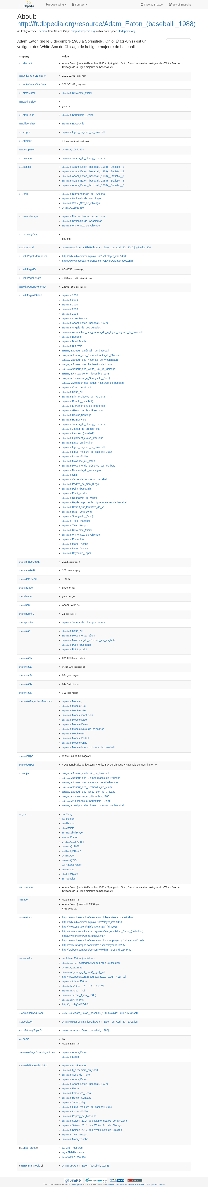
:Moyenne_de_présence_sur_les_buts (88, 465)
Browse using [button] (55, 4)
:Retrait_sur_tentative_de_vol (83, 507)
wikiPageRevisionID (32, 286)
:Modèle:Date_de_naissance (83, 728)
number (25, 140)
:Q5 (68, 855)
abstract (25, 63)
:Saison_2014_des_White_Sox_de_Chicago (92, 1125)
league (25, 132)
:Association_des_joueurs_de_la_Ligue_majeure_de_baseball (102, 332)
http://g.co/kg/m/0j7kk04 (76, 1004)
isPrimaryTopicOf (30, 1030)
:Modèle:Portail (75, 738)
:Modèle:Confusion (77, 715)
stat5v (25, 692)
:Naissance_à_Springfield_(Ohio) (86, 378)
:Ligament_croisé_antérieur (82, 438)
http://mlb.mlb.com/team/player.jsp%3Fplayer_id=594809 (94, 256)
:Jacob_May (73, 1102)
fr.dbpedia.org (127, 31)
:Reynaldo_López (77, 553)
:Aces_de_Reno (76, 1074)
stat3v (25, 675)
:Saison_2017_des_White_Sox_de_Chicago (92, 1129)
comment (26, 887)
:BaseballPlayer (73, 832)
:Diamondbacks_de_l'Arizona (83, 193)
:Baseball (72, 336)
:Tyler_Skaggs (75, 525)
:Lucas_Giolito (75, 456)
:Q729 (69, 860)
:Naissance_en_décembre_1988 (85, 373)
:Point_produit (74, 493)
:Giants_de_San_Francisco (82, 410)
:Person (68, 818)
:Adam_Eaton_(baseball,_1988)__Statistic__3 (93, 176)
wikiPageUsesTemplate (35, 701)
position (25, 158)
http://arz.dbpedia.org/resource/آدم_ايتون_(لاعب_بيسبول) (94, 976)
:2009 (70, 299)
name (24, 1038)
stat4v (25, 684)
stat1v (25, 658)
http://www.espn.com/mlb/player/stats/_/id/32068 (90, 926)
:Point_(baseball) (76, 488)
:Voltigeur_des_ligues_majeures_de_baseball (93, 382)
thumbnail (26, 247)
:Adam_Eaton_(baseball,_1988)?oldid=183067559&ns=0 (100, 1013)
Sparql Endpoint (180, 4)
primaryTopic (30, 1165)
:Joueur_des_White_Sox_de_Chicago (89, 368)
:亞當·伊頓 (73, 999)
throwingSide (28, 234)
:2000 (70, 295)
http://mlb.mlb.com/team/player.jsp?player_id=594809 (92, 922)
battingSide (27, 101)
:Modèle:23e (74, 710)
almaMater (27, 93)
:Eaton (70, 1056)
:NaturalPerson (72, 864)
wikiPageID (27, 269)
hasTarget (28, 1147)
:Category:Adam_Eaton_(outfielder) (91, 962)
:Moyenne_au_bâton (78, 461)
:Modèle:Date (74, 719)
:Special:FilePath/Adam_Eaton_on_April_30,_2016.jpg (100, 1021)
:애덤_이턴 (73, 990)
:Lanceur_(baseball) (78, 433)
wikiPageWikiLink (31, 295)
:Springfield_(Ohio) (77, 114)
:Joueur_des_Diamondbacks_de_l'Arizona (91, 355)
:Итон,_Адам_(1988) (79, 995)
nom (24, 605)
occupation (27, 149)
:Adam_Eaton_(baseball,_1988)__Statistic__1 (93, 166)
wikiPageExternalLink (33, 256)
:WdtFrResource (74, 1156)
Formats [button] (79, 4)
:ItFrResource (72, 1147)
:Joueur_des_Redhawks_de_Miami (87, 364)
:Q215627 (71, 850)
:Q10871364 (73, 149)
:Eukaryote (70, 874)
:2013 (70, 309)
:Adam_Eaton (74, 981)
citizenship (27, 123)
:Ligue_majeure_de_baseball (83, 132)
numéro (26, 613)
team (24, 193)
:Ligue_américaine (77, 442)
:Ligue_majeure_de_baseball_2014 (87, 1106)
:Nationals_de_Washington (82, 198)
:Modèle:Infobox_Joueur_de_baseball (88, 747)
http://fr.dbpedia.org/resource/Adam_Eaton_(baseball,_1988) (106, 24)
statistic (25, 166)
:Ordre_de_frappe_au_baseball (84, 479)
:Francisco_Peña (76, 1093)
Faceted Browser (152, 4)
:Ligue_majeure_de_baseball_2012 (87, 451)
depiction (26, 1021)
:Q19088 (71, 846)
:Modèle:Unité (74, 742)
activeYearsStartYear (33, 84)
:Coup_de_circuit (76, 387)
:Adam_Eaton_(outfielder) (78, 958)
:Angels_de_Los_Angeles (81, 327)
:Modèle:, (72, 701)
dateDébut (28, 579)
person (43, 31)
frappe (26, 587)
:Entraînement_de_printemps (83, 405)
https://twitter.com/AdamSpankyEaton (83, 935)
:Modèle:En (73, 733)
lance (25, 596)
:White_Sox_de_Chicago (81, 203)
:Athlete (68, 827)
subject (24, 773)
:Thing (67, 814)
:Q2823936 (72, 967)
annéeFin (27, 570)
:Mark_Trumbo (75, 543)
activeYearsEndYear (32, 75)
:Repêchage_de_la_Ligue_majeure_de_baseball (94, 502)
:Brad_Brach (74, 341)
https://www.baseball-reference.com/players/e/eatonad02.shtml (98, 260)
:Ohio (70, 474)
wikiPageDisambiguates (37, 1052)
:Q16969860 (73, 207)
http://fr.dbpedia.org (84, 31)
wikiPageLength (30, 278)
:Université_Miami (77, 93)
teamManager (29, 216)
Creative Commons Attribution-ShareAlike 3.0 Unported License (135, 1184)
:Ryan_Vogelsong (77, 511)
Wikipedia (77, 1184)
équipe (26, 755)
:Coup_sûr (72, 392)
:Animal (68, 869)
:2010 (70, 304)
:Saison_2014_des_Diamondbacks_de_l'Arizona (94, 1120)
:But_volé (72, 345)
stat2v (25, 666)
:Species (68, 878)
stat (24, 630)
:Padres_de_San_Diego (80, 484)
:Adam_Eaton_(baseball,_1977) (85, 322)
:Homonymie (74, 419)
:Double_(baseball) (77, 401)
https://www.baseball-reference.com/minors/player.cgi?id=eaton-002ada (103, 940)
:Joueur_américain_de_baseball (85, 350)
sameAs (25, 958)
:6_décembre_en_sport (80, 1070)
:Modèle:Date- (75, 724)
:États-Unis (73, 123)
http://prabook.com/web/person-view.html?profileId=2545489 (96, 949)
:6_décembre (74, 1065)
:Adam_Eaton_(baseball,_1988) (85, 1030)
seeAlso (25, 917)
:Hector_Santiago (77, 415)
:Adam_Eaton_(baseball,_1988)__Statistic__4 (93, 180)
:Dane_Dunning (76, 548)
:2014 (70, 313)
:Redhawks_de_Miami (79, 497)
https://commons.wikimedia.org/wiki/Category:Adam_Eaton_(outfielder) (102, 931)
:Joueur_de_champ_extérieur (83, 158)
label (23, 899)
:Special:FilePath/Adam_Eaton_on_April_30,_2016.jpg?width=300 (106, 247)
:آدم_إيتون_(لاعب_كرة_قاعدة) (83, 972)
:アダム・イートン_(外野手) (83, 985)
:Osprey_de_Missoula (79, 1116)
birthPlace (26, 114)
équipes (27, 764)
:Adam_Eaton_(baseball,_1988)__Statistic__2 (93, 171)
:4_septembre (74, 318)
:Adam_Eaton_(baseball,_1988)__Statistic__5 (93, 185)
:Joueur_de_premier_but (81, 428)
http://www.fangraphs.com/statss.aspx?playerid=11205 (93, 945)
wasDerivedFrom (31, 1013)
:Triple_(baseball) (76, 520)
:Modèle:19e (74, 705)
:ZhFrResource (73, 1152)
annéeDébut (29, 561)
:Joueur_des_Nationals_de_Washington (90, 359)
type (23, 814)
